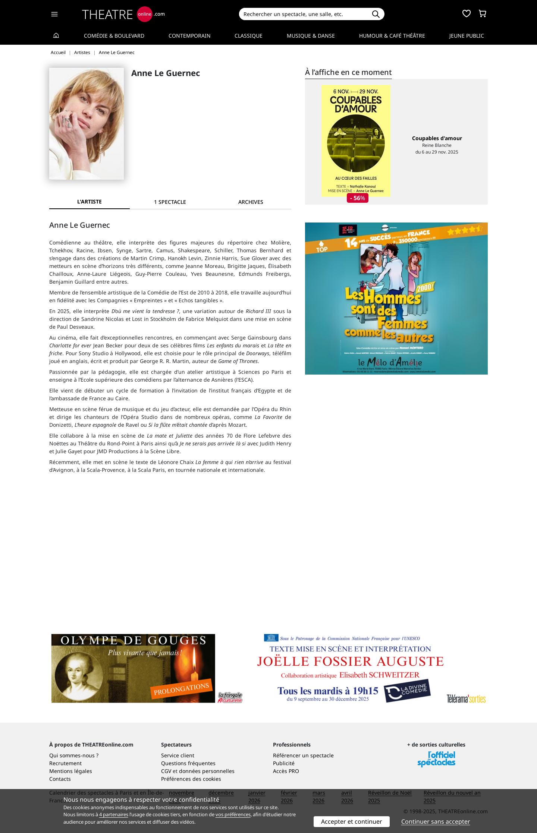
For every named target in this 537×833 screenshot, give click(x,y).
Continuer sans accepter (435, 821)
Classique (249, 35)
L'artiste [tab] (89, 201)
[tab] (170, 202)
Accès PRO (286, 770)
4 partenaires (113, 814)
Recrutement (65, 763)
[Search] (303, 14)
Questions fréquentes (188, 763)
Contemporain (190, 35)
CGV (166, 770)
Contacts (60, 778)
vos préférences (233, 814)
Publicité (284, 763)
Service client (177, 755)
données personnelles (207, 770)
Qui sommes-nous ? (73, 755)
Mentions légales (70, 770)
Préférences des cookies (191, 778)
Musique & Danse (311, 35)
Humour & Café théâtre (392, 35)
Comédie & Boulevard (114, 35)
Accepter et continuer (351, 821)
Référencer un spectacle (303, 755)
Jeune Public (466, 35)
